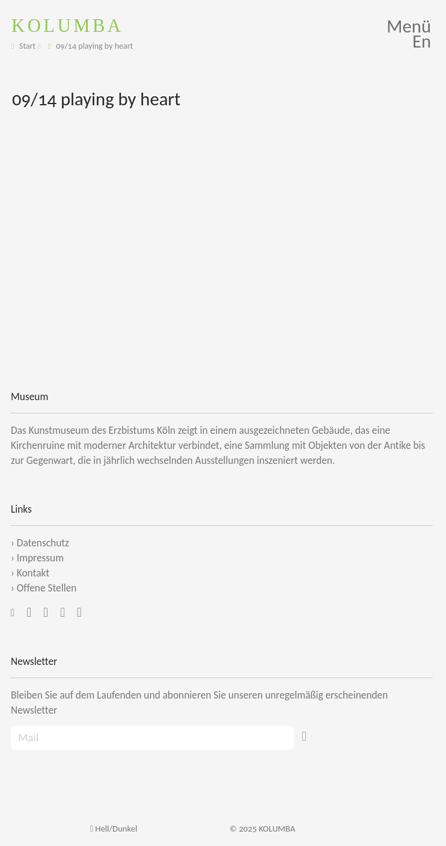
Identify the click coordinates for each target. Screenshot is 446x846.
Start (27, 46)
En (421, 41)
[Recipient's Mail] (152, 738)
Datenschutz (43, 542)
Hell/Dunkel (114, 828)
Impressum (40, 557)
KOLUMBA (67, 26)
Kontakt (33, 572)
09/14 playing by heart (94, 46)
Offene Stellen (47, 587)
